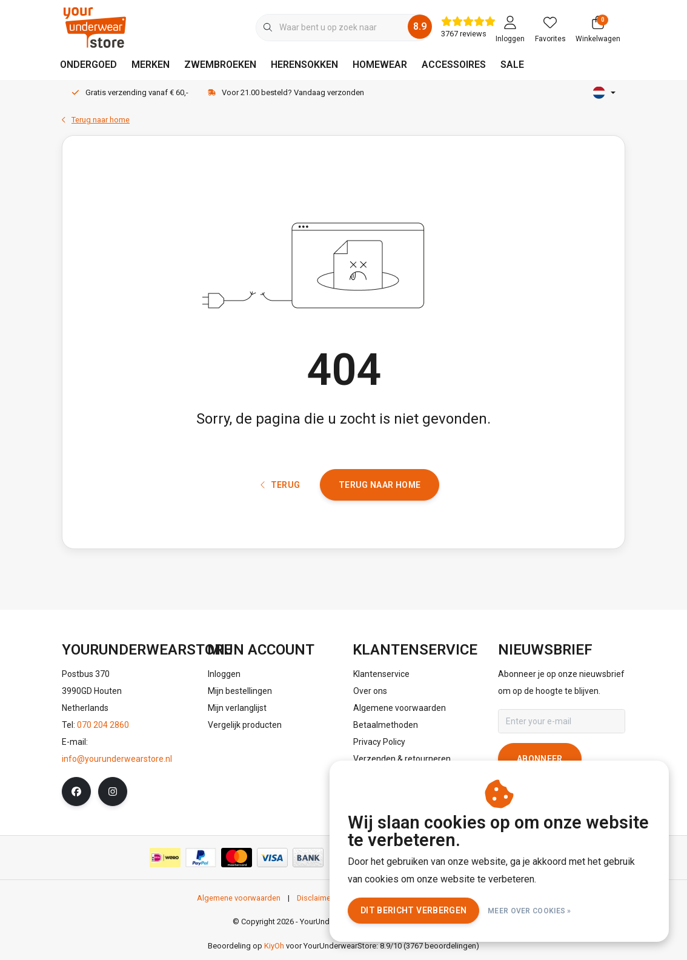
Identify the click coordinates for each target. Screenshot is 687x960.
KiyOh (274, 951)
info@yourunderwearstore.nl (117, 763)
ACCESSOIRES (454, 64)
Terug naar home (379, 489)
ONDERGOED (88, 64)
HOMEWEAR (380, 64)
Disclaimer (315, 902)
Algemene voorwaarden (238, 902)
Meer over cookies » (529, 911)
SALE (512, 64)
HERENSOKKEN (304, 64)
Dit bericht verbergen (413, 910)
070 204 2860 (103, 730)
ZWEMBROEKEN (220, 64)
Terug (280, 489)
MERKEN (150, 64)
